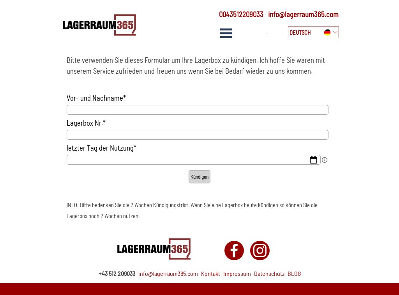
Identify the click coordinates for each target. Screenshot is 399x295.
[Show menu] (226, 33)
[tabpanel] (239, 14)
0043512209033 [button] (241, 14)
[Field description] (324, 160)
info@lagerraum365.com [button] (303, 14)
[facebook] (234, 250)
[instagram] (260, 250)
